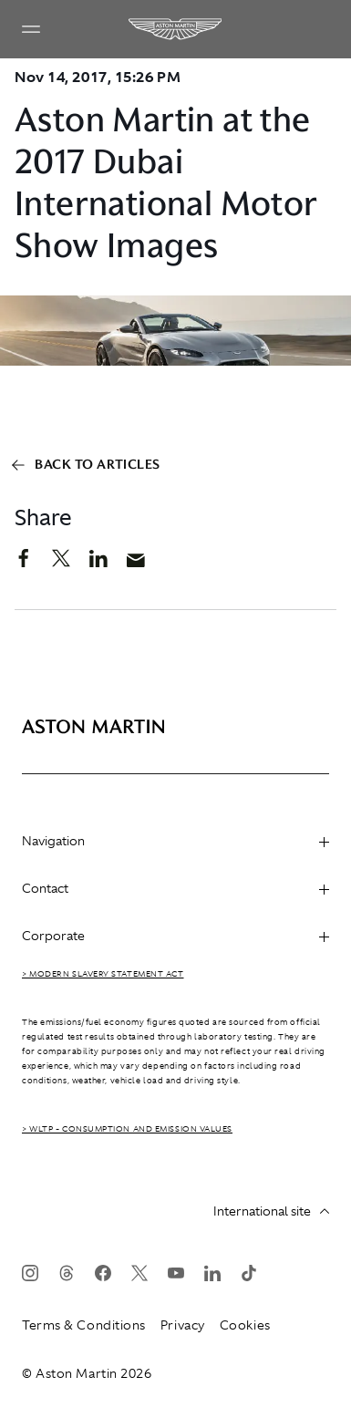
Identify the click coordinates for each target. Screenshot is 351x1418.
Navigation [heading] (175, 841)
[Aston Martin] (176, 29)
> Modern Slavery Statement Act (103, 973)
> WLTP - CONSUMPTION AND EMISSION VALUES (127, 1128)
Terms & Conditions (84, 1325)
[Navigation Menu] (31, 29)
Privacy (182, 1325)
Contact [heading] (175, 888)
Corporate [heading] (175, 935)
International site (271, 1211)
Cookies (245, 1325)
